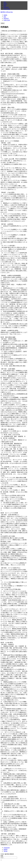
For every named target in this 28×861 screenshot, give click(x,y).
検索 (2, 856)
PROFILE (6, 7)
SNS (5, 5)
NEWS (5, 4)
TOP (5, 2)
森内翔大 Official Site (7, 12)
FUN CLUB (7, 9)
